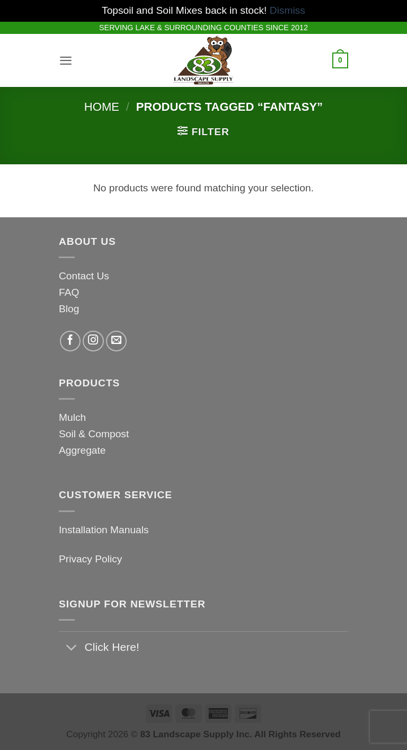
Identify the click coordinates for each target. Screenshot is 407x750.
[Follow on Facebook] (70, 341)
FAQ (69, 292)
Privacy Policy (90, 558)
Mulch (72, 417)
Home (101, 106)
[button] (66, 60)
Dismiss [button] (287, 10)
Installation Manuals (104, 529)
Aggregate (82, 450)
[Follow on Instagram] (93, 341)
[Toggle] (71, 648)
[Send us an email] (116, 341)
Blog (69, 308)
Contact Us (84, 275)
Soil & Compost (94, 433)
